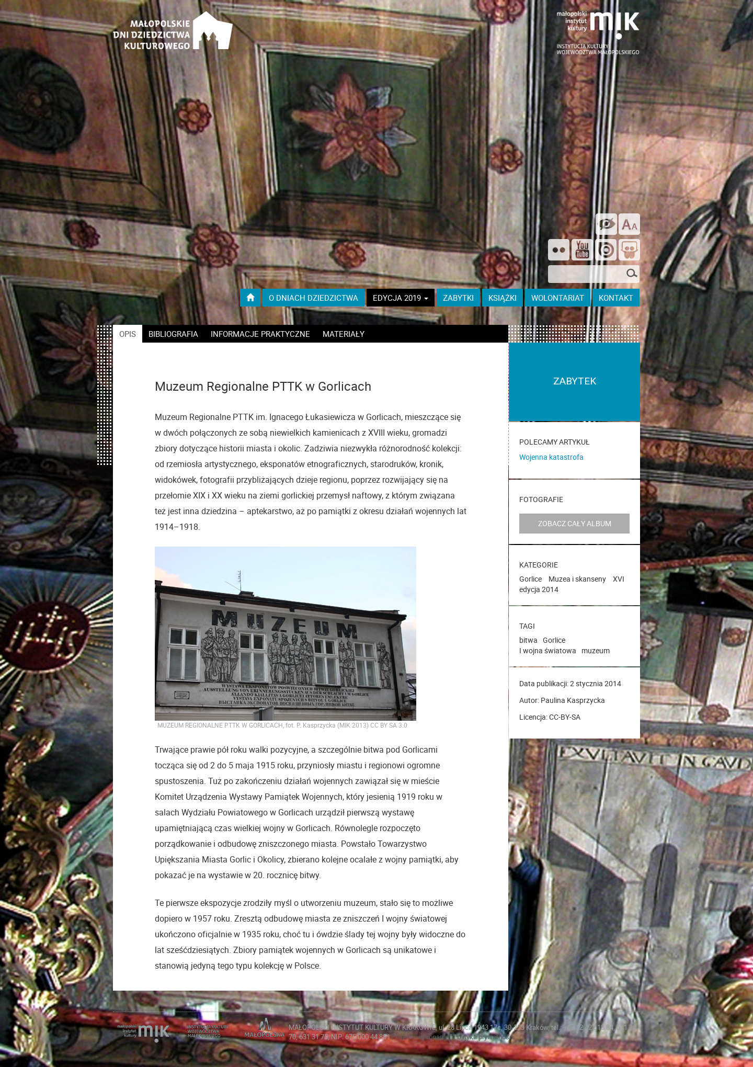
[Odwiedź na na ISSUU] (606, 251)
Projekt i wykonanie (420, 1036)
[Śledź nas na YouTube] (582, 251)
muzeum (595, 650)
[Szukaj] (632, 274)
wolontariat (557, 297)
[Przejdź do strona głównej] (173, 26)
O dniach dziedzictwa (313, 297)
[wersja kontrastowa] (606, 224)
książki (502, 297)
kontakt (616, 297)
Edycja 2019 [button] (400, 297)
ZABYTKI (458, 297)
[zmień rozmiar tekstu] (629, 224)
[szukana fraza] (594, 274)
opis (127, 333)
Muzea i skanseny (577, 579)
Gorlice (530, 579)
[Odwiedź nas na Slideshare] (629, 251)
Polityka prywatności (484, 1036)
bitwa (528, 640)
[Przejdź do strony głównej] (250, 298)
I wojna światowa (547, 650)
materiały (343, 333)
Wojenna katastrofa (551, 457)
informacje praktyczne (260, 333)
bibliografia (173, 333)
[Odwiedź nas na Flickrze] (558, 251)
